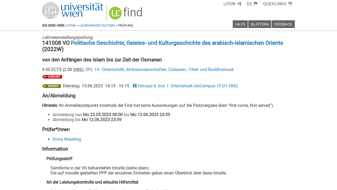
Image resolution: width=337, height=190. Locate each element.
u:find (71, 25)
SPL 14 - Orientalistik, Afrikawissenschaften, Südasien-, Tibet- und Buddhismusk (160, 69)
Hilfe (240, 24)
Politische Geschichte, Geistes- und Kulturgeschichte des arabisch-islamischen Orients (177, 43)
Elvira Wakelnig (67, 139)
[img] (126, 14)
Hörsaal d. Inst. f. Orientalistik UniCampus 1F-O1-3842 (185, 85)
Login (229, 3)
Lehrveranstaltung (97, 25)
